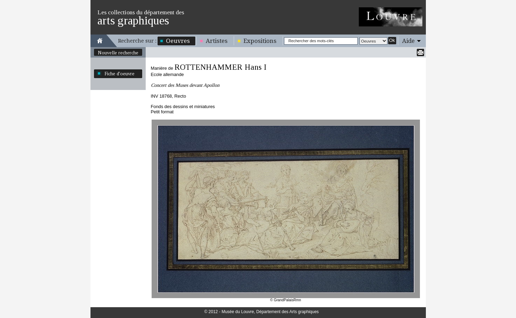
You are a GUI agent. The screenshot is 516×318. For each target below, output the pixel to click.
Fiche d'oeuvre (119, 73)
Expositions (260, 40)
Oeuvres (178, 40)
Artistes (216, 40)
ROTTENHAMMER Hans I (220, 67)
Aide (408, 40)
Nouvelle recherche (118, 52)
